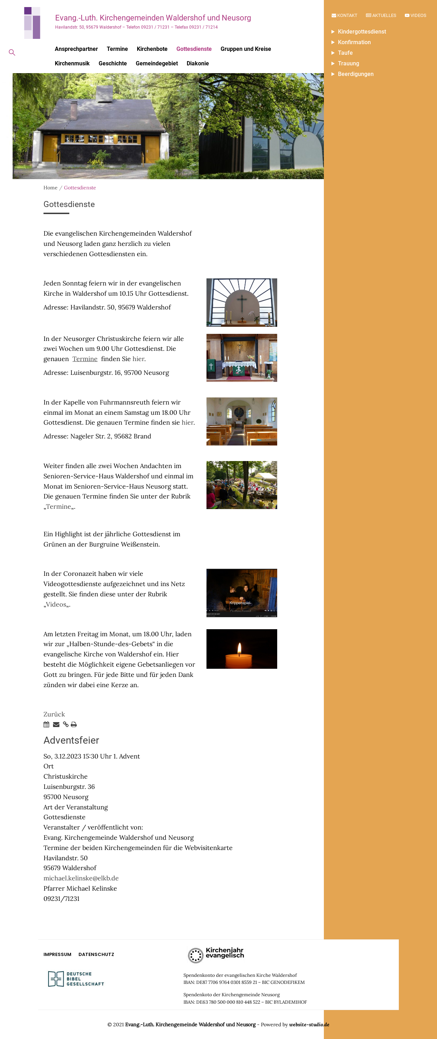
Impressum (57, 954)
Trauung (348, 63)
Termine (117, 49)
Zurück (54, 714)
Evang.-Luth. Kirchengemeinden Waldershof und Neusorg (153, 17)
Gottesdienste (194, 49)
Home (50, 187)
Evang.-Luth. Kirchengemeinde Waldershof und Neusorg (190, 1024)
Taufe (345, 52)
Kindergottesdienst (362, 31)
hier (138, 359)
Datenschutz (96, 954)
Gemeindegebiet (157, 63)
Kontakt (344, 15)
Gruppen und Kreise (246, 49)
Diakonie (198, 63)
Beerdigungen (356, 74)
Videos (415, 15)
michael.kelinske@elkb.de (81, 878)
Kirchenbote (152, 49)
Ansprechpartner (76, 49)
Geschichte (113, 63)
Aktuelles (381, 15)
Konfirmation (354, 42)
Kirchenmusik (72, 63)
